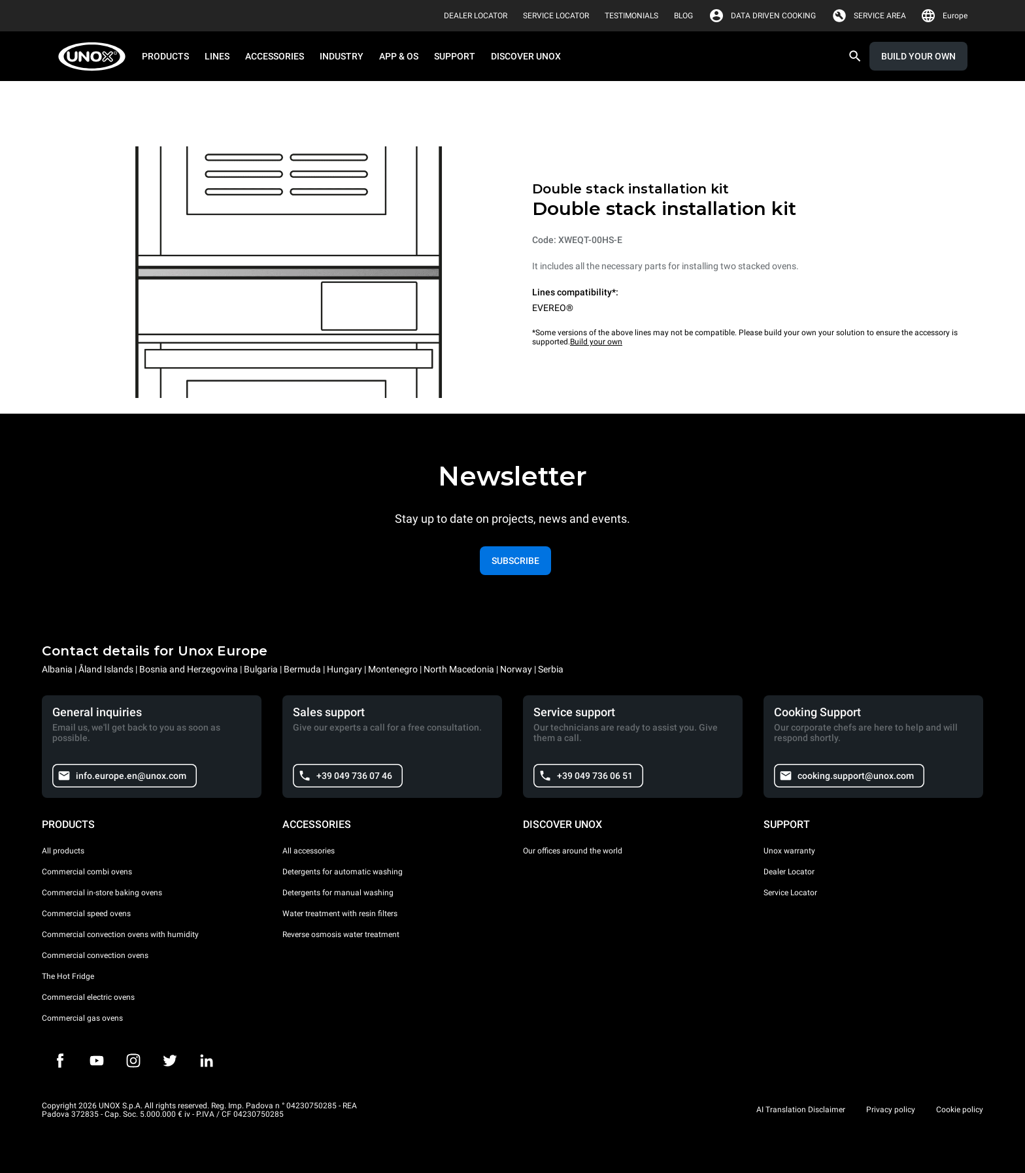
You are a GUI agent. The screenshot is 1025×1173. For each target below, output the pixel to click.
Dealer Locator (789, 871)
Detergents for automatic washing (342, 871)
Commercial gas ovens (82, 1018)
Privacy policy (890, 1109)
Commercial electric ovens (88, 997)
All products (63, 850)
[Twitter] (170, 1060)
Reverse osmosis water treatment (340, 934)
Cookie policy (959, 1109)
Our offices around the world (572, 850)
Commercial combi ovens (87, 871)
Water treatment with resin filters (339, 913)
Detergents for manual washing (338, 892)
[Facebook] (60, 1060)
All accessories (308, 850)
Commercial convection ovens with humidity (120, 934)
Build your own (596, 341)
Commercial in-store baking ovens (102, 892)
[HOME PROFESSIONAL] (96, 56)
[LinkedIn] (206, 1060)
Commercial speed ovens (86, 913)
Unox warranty (789, 850)
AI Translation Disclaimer (800, 1109)
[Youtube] (96, 1060)
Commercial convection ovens (95, 955)
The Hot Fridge (68, 976)
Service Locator (790, 892)
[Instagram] (133, 1060)
